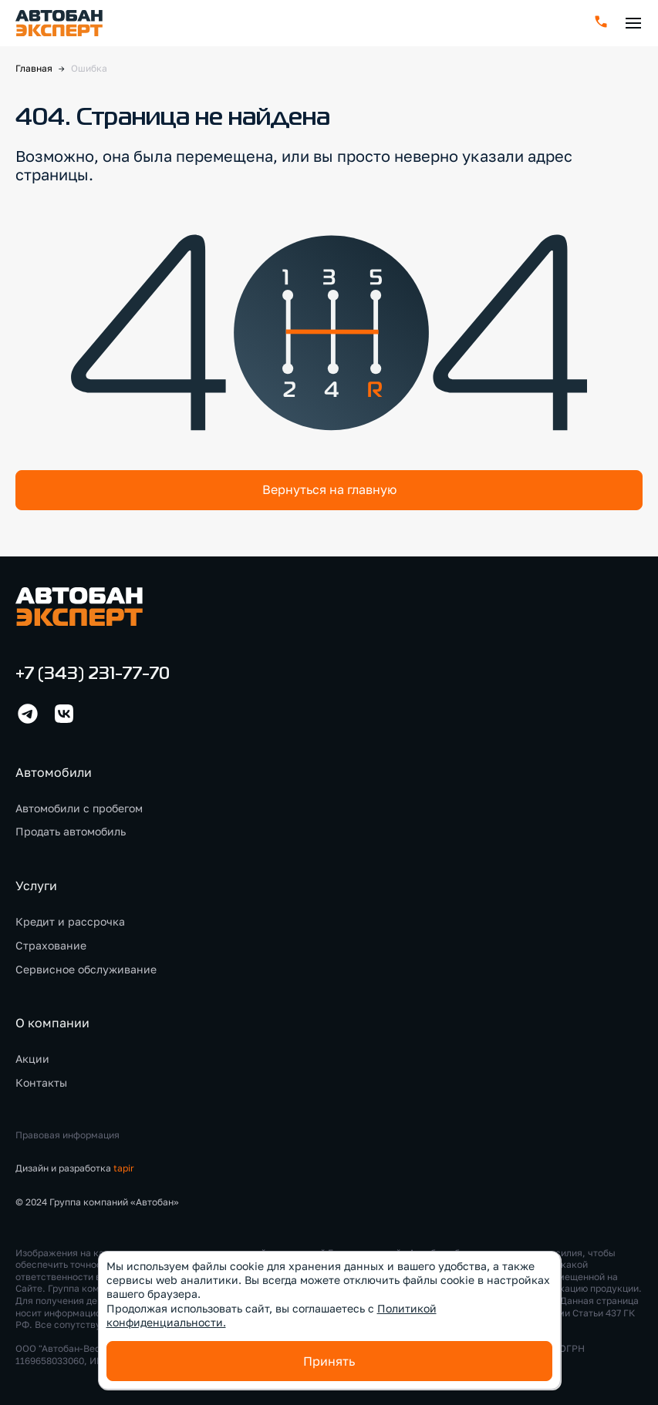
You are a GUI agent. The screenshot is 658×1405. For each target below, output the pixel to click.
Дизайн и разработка (74, 1168)
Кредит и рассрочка (70, 921)
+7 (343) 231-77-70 (92, 674)
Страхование (50, 945)
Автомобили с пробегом (79, 808)
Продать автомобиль (70, 831)
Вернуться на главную (329, 489)
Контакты (41, 1082)
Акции (32, 1058)
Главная (33, 68)
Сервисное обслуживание (86, 969)
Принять (329, 1361)
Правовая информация (67, 1135)
